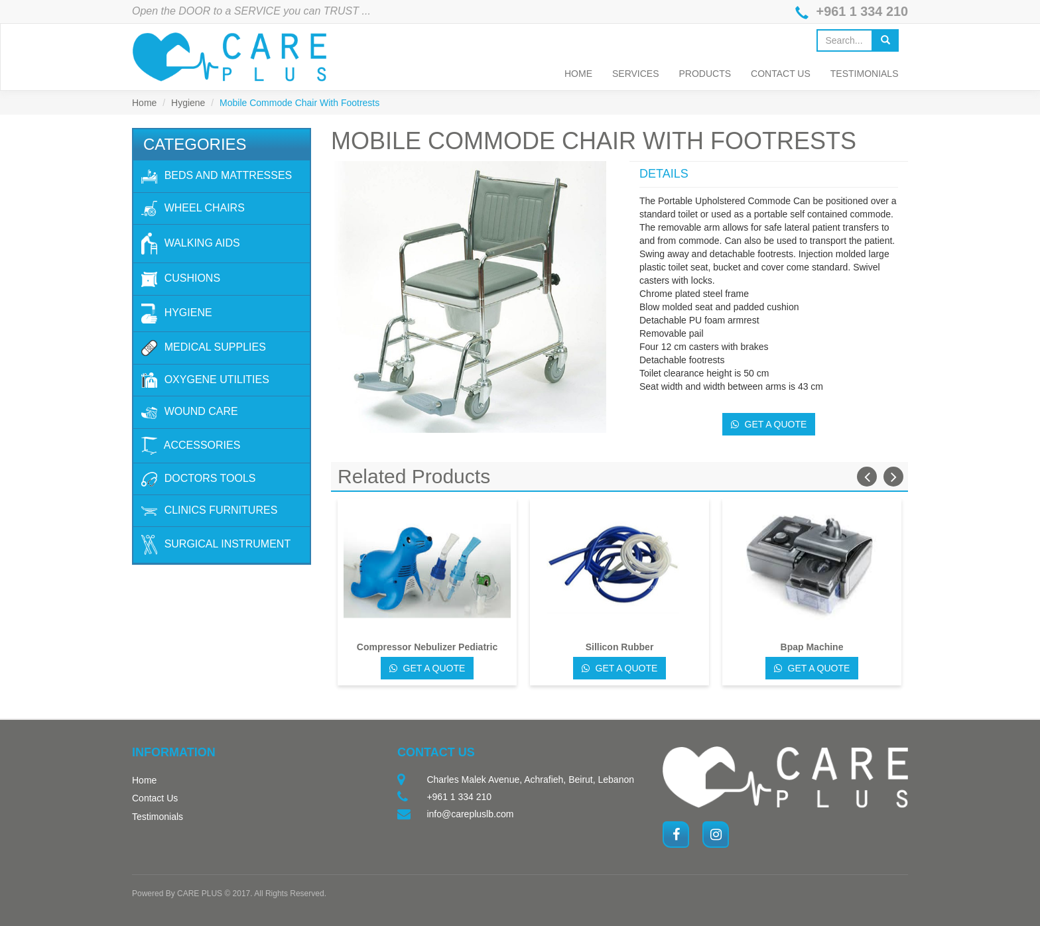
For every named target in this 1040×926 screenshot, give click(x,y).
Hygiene (188, 102)
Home (578, 73)
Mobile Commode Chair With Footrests (299, 102)
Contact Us (781, 73)
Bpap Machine (812, 647)
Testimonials (864, 73)
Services (635, 73)
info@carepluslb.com (469, 814)
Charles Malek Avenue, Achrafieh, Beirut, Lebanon (530, 779)
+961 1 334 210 (861, 12)
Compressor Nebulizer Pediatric (427, 647)
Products (705, 73)
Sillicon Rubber (620, 647)
